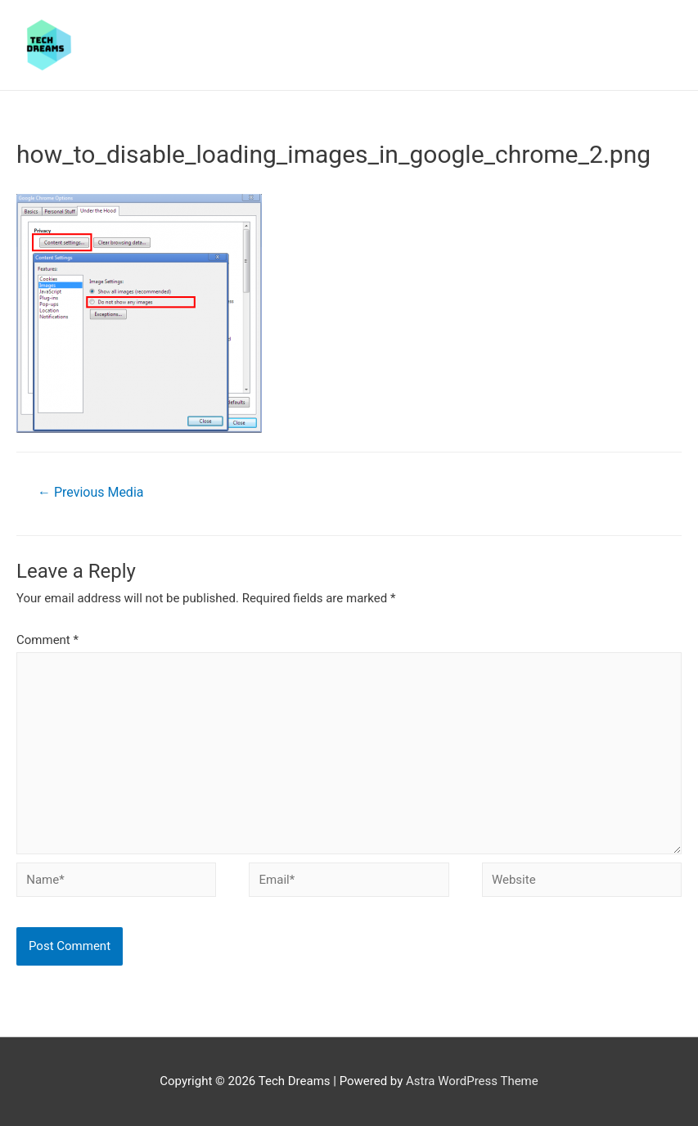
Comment (47, 640)
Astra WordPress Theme (472, 1081)
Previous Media (90, 492)
